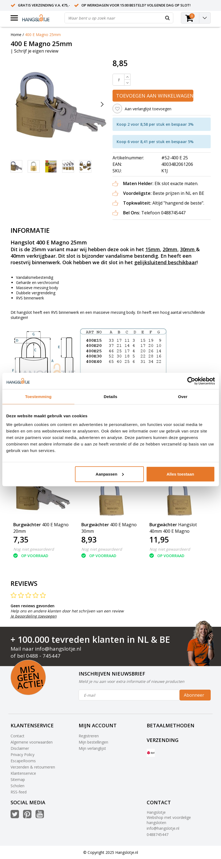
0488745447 (157, 834)
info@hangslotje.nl (58, 648)
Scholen (17, 785)
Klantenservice (23, 773)
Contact (17, 735)
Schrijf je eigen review (36, 51)
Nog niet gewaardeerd (33, 549)
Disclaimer (20, 748)
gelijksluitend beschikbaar (165, 262)
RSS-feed (19, 792)
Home (16, 34)
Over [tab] (183, 396)
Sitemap (18, 779)
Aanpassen (110, 474)
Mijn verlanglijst (92, 748)
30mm (187, 249)
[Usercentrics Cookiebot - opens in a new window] (191, 381)
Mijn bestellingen (93, 742)
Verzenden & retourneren (33, 767)
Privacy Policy (22, 754)
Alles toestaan (180, 474)
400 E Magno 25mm (43, 34)
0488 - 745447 (43, 655)
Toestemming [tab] (38, 396)
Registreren (89, 735)
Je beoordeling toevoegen (34, 616)
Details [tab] (110, 396)
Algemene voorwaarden (32, 742)
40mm (18, 256)
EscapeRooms (23, 760)
